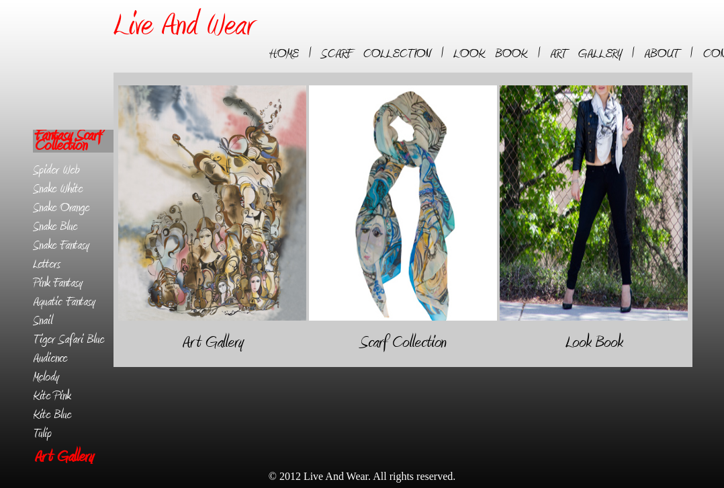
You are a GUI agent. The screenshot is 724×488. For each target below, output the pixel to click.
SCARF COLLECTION (376, 54)
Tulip (42, 433)
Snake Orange (61, 208)
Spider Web (56, 170)
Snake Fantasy (61, 245)
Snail (42, 321)
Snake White (58, 189)
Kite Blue (52, 415)
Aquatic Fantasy (64, 302)
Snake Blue (55, 226)
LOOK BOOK (490, 54)
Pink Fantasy (58, 283)
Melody (46, 377)
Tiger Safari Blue (68, 339)
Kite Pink (52, 396)
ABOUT (662, 54)
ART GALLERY (585, 54)
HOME (283, 54)
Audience (50, 358)
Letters (46, 264)
